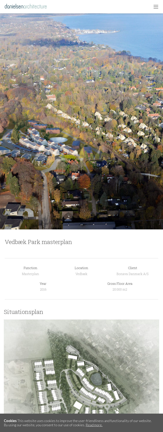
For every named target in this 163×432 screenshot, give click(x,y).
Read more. (94, 425)
